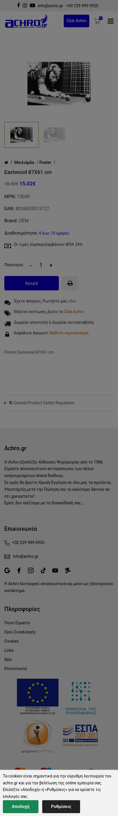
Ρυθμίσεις (61, 806)
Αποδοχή (21, 806)
